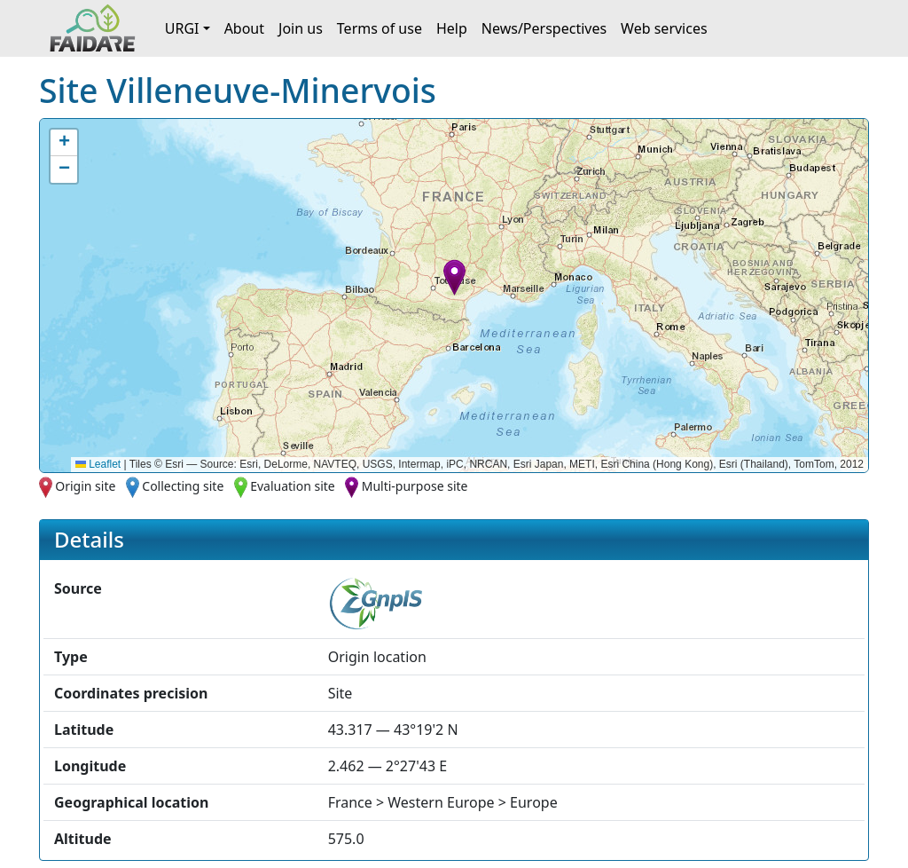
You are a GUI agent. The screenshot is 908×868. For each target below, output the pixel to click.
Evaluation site (292, 485)
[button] (454, 277)
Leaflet (98, 464)
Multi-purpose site (415, 485)
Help (451, 28)
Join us (300, 28)
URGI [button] (182, 28)
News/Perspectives (544, 28)
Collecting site (182, 485)
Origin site (85, 485)
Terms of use (379, 28)
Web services (664, 28)
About (244, 28)
